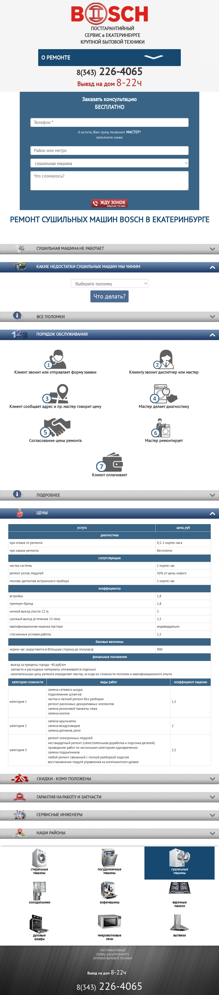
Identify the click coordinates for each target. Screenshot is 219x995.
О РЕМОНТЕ (55, 57)
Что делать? (109, 296)
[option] (39, 863)
